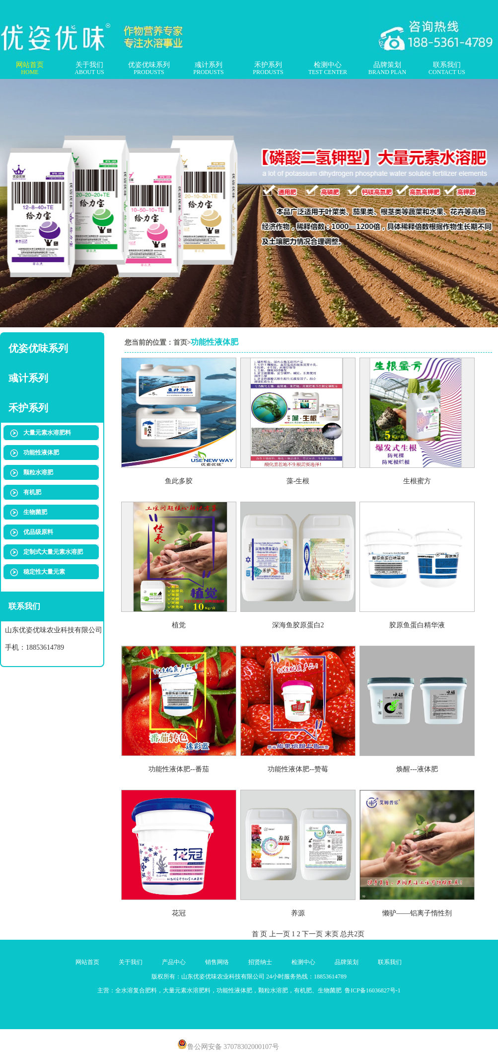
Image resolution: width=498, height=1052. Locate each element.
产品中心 (174, 962)
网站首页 (30, 68)
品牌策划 (387, 68)
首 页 (260, 934)
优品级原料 (38, 531)
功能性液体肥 (41, 452)
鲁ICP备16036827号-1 (372, 990)
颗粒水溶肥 (38, 472)
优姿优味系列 (149, 68)
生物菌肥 (35, 512)
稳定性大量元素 (44, 571)
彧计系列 (208, 68)
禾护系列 (268, 68)
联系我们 (446, 68)
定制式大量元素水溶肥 (53, 551)
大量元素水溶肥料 (47, 432)
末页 (332, 934)
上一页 (279, 934)
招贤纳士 (260, 962)
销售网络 (217, 962)
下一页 (312, 934)
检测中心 (327, 68)
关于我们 (89, 68)
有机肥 (32, 492)
